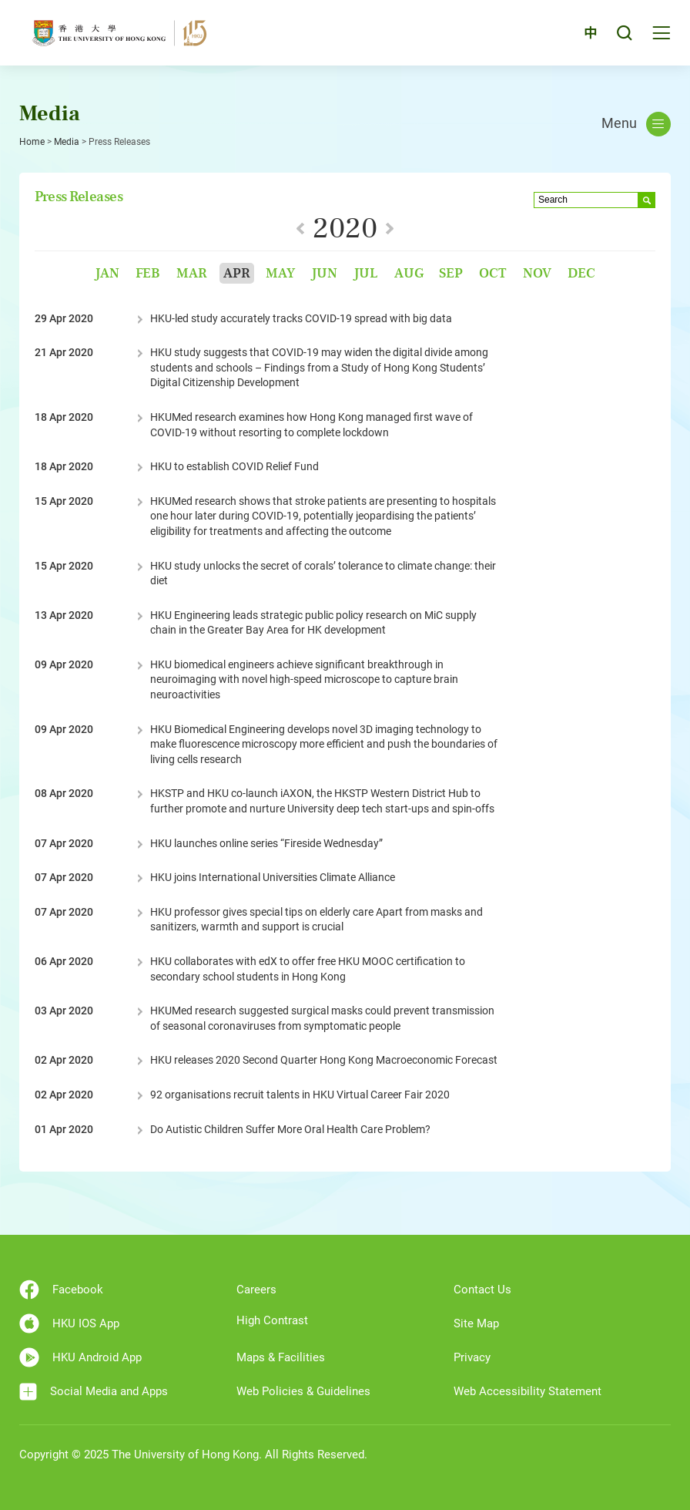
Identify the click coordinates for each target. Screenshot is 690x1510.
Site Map (476, 1323)
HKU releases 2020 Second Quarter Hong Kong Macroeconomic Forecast (323, 1060)
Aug (409, 273)
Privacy (472, 1357)
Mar (191, 273)
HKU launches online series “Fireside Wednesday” (266, 843)
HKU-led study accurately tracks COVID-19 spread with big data (301, 318)
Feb (148, 273)
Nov (537, 273)
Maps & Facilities (280, 1357)
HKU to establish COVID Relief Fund (234, 466)
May (280, 273)
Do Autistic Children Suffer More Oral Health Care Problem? (290, 1129)
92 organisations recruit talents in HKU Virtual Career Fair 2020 (300, 1094)
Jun (324, 273)
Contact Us (482, 1289)
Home (32, 141)
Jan (107, 273)
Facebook (61, 1290)
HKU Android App (80, 1357)
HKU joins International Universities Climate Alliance (272, 877)
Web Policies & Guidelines (303, 1391)
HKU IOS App (69, 1323)
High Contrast (272, 1320)
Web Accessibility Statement (527, 1391)
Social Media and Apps (93, 1392)
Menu (636, 124)
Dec (581, 273)
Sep (451, 273)
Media (66, 141)
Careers (256, 1289)
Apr (236, 273)
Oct (493, 273)
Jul (365, 273)
